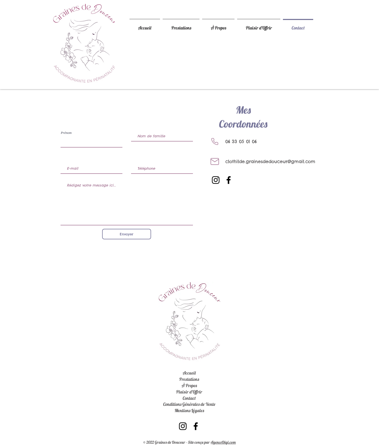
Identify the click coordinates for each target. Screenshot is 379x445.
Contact (189, 398)
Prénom (66, 132)
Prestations (189, 379)
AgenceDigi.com (223, 442)
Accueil (189, 373)
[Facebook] (228, 180)
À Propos (189, 385)
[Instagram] (216, 180)
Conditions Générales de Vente (189, 404)
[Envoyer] (126, 234)
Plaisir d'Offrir (189, 392)
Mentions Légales (189, 410)
